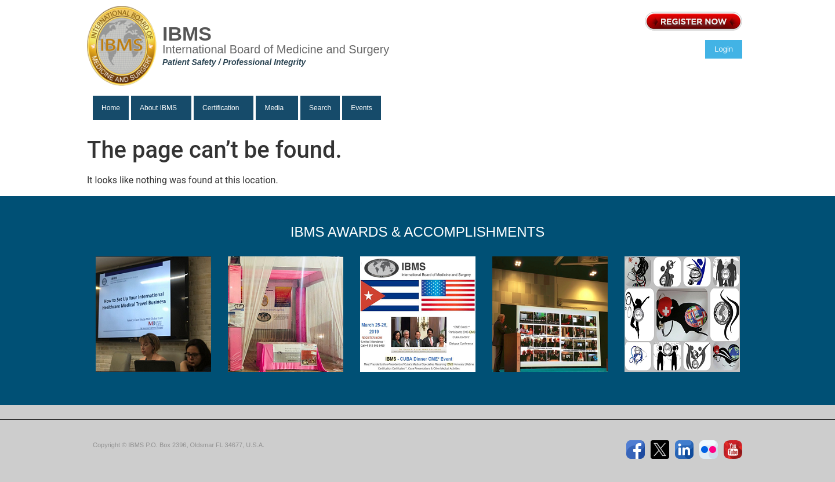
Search (320, 108)
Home (110, 108)
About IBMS (158, 108)
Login (723, 49)
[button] (161, 108)
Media (274, 108)
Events (361, 108)
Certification (220, 108)
